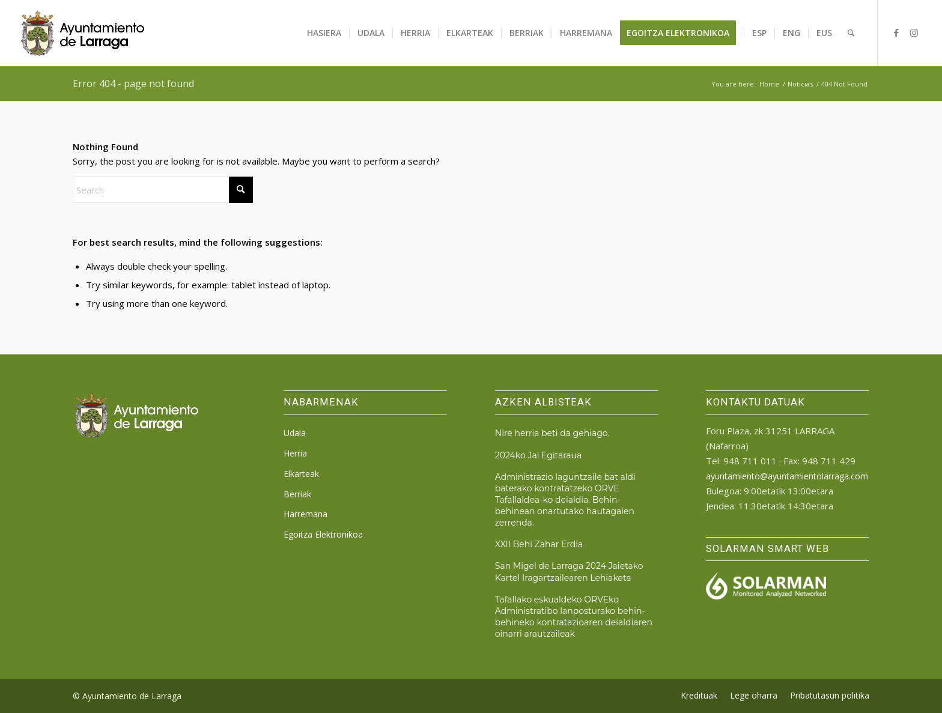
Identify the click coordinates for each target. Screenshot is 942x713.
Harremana (305, 514)
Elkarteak (301, 473)
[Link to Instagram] (914, 32)
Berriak (297, 494)
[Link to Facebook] (896, 32)
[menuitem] (324, 33)
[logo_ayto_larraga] (83, 33)
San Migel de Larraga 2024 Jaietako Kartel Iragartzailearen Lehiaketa (569, 571)
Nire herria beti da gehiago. (552, 433)
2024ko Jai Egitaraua (538, 455)
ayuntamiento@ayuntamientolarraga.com (787, 476)
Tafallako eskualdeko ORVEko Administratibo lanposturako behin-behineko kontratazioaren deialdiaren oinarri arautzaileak (573, 616)
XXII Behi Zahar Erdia (539, 544)
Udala (295, 432)
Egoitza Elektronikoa (323, 534)
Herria (295, 453)
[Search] (851, 33)
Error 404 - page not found (133, 83)
